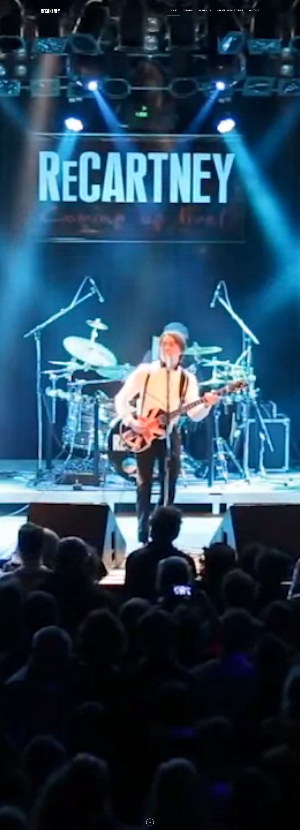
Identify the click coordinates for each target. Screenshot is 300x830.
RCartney (50, 11)
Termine (188, 10)
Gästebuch (205, 10)
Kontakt (254, 10)
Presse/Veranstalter (230, 10)
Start (173, 10)
